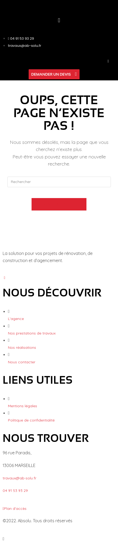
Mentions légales (22, 406)
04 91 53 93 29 (15, 490)
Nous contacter (21, 362)
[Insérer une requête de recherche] (59, 182)
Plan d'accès (15, 508)
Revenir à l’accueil (59, 204)
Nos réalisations (22, 347)
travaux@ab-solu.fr (19, 478)
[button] (59, 20)
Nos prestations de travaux (32, 333)
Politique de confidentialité (31, 420)
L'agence (16, 318)
